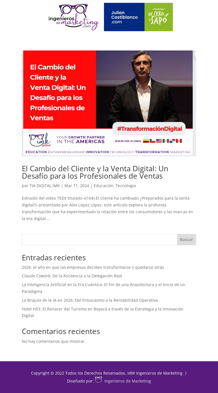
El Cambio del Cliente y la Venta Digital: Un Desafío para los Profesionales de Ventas (95, 172)
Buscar (186, 239)
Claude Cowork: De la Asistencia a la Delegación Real (72, 275)
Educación (103, 185)
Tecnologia (126, 185)
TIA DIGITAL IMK (45, 185)
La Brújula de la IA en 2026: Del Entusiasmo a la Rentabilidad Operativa (90, 300)
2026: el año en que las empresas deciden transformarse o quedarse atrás (93, 267)
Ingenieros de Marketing (123, 381)
